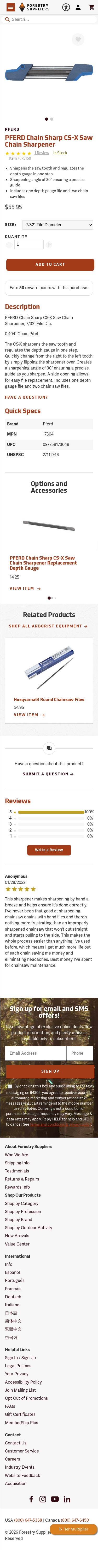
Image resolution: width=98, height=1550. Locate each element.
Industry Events (19, 1467)
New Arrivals (17, 1235)
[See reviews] (41, 153)
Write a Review (49, 850)
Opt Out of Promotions (26, 1398)
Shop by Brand (18, 1219)
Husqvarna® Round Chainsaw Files (49, 700)
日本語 (11, 1313)
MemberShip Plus (21, 1422)
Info (8, 1264)
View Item (25, 588)
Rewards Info (17, 1187)
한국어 (11, 1337)
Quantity (16, 237)
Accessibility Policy (23, 1382)
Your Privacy (16, 1374)
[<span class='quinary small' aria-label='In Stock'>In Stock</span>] (60, 153)
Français (13, 1289)
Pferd (12, 130)
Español (12, 1272)
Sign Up (50, 1072)
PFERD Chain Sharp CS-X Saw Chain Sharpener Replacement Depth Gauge (43, 563)
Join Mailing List (20, 1390)
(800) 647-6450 (75, 1520)
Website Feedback (22, 1475)
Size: (10, 225)
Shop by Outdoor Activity (28, 1227)
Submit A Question (48, 774)
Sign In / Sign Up (20, 1357)
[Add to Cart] (50, 265)
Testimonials (17, 1171)
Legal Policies (18, 1366)
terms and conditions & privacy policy (60, 1124)
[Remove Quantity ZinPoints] (9, 245)
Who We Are (16, 1155)
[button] (49, 598)
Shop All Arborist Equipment (48, 626)
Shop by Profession (23, 1211)
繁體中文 (13, 1329)
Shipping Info (17, 1163)
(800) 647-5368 (28, 1520)
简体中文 (13, 1321)
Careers (12, 1459)
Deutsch (13, 1297)
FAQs (10, 1406)
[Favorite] (78, 39)
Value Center (17, 1244)
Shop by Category (21, 1203)
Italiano (12, 1305)
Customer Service (22, 1451)
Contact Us (15, 1443)
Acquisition (15, 1483)
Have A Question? (26, 398)
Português (15, 1280)
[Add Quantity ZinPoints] (49, 245)
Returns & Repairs (22, 1179)
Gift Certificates (20, 1414)
